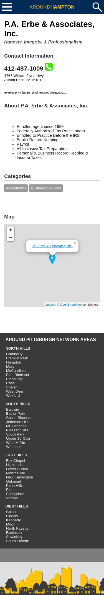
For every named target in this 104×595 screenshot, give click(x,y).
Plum (10, 490)
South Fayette (17, 541)
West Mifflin (15, 443)
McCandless (16, 371)
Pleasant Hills (17, 430)
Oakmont (13, 481)
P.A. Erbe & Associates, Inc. (52, 246)
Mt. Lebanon (16, 426)
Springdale (15, 494)
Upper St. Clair (18, 438)
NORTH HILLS (18, 348)
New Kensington (19, 477)
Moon (10, 524)
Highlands (14, 465)
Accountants (16, 188)
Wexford (13, 395)
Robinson (14, 532)
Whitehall (13, 447)
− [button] (10, 237)
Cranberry (14, 354)
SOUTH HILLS (18, 404)
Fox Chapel (15, 461)
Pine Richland (17, 375)
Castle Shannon (19, 418)
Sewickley (14, 537)
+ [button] (10, 230)
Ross (10, 383)
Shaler (11, 387)
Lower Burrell (17, 469)
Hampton (13, 362)
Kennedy (13, 520)
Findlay (12, 516)
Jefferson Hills (17, 422)
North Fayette (17, 528)
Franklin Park (17, 358)
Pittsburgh (14, 379)
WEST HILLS (17, 506)
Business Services (46, 188)
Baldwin (12, 409)
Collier (11, 512)
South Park (15, 434)
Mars (10, 366)
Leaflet (50, 304)
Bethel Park (15, 413)
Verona (12, 498)
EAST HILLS (16, 455)
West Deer (15, 391)
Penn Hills (14, 485)
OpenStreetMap (71, 304)
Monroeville (15, 473)
